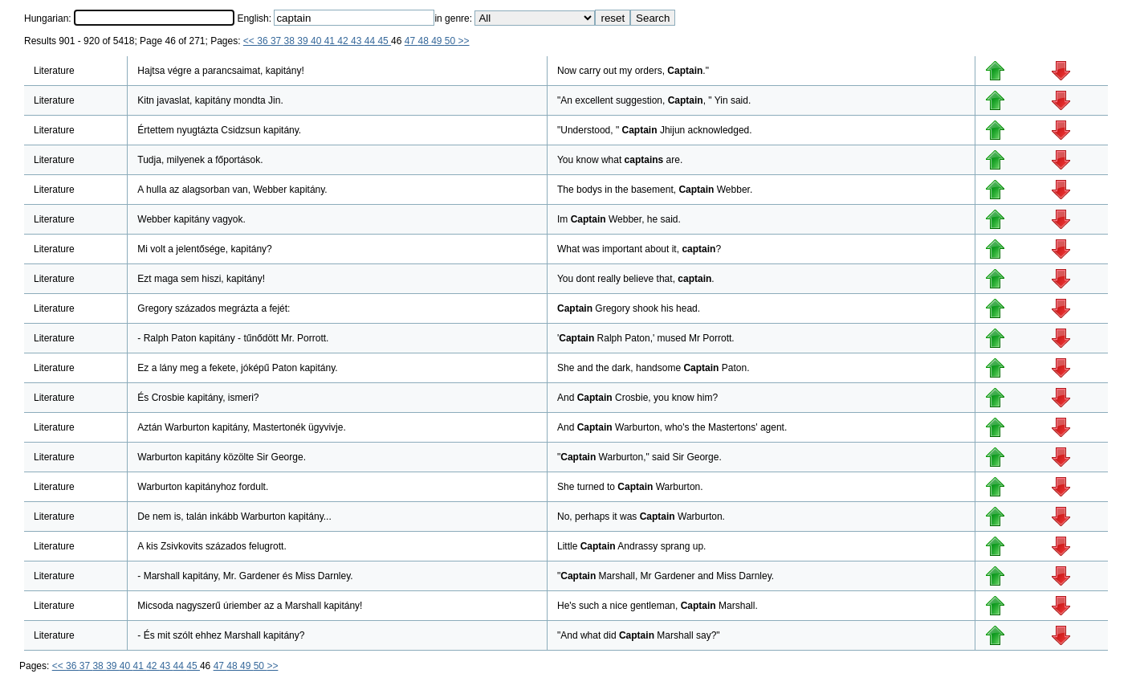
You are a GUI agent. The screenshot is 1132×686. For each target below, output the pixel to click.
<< (250, 41)
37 (277, 41)
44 (371, 41)
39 (304, 41)
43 (357, 41)
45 (384, 41)
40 (317, 41)
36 (264, 41)
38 (291, 41)
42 (344, 41)
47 (411, 41)
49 (438, 41)
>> (464, 41)
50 (451, 41)
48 (424, 41)
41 (331, 41)
